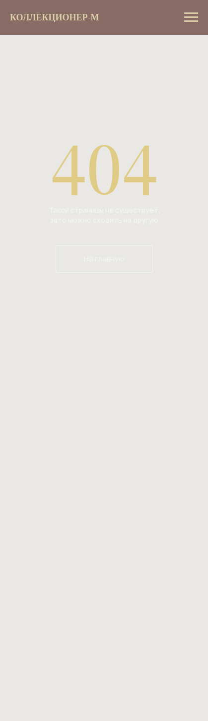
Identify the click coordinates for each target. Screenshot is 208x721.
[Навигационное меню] (191, 17)
